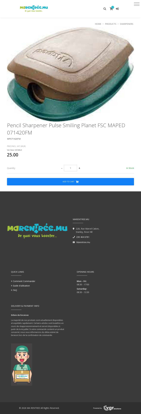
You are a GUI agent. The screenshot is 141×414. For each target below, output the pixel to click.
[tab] (70, 168)
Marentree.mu (83, 242)
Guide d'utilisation (21, 285)
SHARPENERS (126, 23)
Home (98, 23)
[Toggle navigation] (137, 4)
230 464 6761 (82, 237)
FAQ (15, 290)
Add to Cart (71, 181)
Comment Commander (24, 281)
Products (110, 23)
